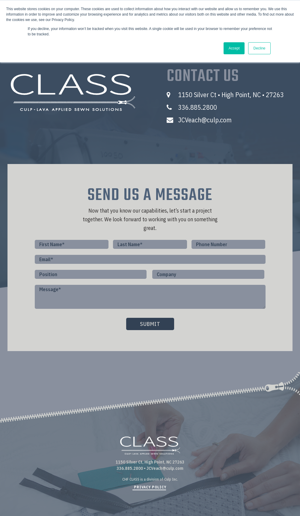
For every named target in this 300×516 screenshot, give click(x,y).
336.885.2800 (197, 107)
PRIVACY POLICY (150, 487)
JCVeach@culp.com (205, 119)
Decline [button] (259, 48)
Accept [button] (234, 48)
